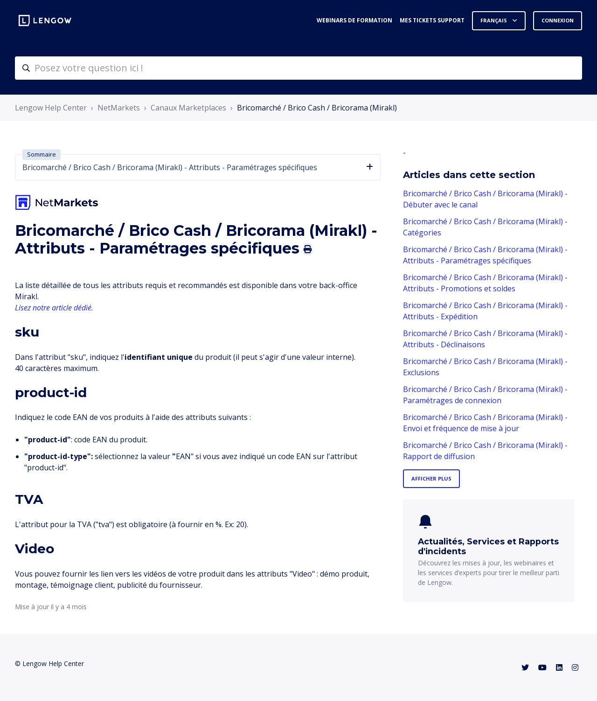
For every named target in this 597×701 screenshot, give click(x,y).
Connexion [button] (557, 20)
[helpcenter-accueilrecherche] (298, 68)
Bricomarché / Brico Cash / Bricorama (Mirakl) (317, 108)
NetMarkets (118, 108)
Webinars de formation (354, 20)
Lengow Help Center (51, 108)
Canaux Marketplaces (188, 108)
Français (494, 20)
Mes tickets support (432, 20)
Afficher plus (431, 478)
